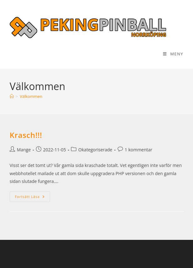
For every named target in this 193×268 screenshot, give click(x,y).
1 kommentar (138, 150)
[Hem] (12, 96)
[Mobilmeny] (173, 54)
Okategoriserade (95, 150)
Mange (24, 150)
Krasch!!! (26, 135)
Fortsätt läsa (32, 197)
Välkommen (31, 96)
